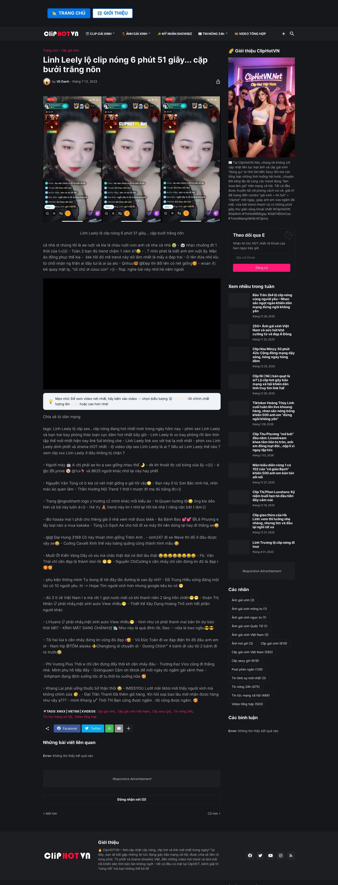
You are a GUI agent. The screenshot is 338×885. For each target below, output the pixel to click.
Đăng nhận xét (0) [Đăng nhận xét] (131, 799)
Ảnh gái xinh (243, 600)
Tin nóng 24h (183, 711)
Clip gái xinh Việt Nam (134, 711)
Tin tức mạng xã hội (57, 716)
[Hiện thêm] (128, 728)
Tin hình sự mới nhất (249, 678)
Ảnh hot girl (242, 643)
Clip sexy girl (161, 711)
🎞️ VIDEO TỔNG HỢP (250, 34)
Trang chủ (50, 50)
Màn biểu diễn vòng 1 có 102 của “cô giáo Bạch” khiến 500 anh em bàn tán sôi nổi (273, 471)
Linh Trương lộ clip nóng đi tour (274, 545)
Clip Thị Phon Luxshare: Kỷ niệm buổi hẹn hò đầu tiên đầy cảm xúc (274, 496)
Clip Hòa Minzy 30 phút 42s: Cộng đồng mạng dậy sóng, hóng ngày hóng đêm (274, 355)
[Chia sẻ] (217, 81)
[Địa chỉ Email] (261, 258)
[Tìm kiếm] (291, 34)
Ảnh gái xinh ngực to (249, 617)
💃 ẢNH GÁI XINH (134, 34)
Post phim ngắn (247, 669)
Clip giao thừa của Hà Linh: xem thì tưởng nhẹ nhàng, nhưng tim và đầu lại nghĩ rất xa (273, 521)
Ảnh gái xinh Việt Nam (250, 635)
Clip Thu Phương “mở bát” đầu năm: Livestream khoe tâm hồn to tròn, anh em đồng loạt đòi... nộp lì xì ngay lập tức (274, 442)
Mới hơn (51, 813)
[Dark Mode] (283, 34)
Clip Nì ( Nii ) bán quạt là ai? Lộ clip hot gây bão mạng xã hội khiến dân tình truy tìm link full (271, 382)
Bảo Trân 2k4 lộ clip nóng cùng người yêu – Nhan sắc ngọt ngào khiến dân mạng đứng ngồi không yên (272, 303)
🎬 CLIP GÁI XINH (98, 34)
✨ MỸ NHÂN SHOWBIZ (174, 34)
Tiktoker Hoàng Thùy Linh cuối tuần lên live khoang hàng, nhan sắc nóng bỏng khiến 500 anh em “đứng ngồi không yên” (274, 411)
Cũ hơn (213, 813)
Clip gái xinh (70, 50)
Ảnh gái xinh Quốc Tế (249, 626)
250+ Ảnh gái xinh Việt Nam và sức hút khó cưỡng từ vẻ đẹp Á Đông (272, 330)
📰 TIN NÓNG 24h (211, 34)
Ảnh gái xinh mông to (249, 609)
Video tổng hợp (86, 716)
